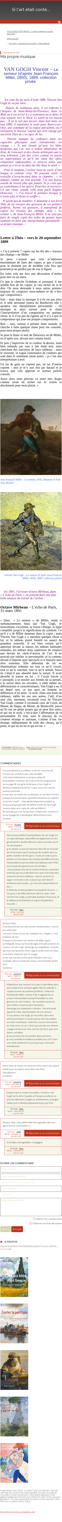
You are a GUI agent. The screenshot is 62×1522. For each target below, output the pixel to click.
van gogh (52, 747)
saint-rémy (6, 749)
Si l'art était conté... (31, 9)
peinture (35, 747)
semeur (15, 749)
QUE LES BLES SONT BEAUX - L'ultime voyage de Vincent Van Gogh (30, 32)
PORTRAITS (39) (17, 747)
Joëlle (18, 1132)
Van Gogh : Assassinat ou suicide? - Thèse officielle (29, 43)
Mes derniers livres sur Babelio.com (17, 1511)
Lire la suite (5, 1248)
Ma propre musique (17, 56)
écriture (43, 747)
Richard (17, 825)
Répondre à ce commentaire (44, 826)
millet (22, 749)
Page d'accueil (12, 38)
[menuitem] (31, 32)
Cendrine (17, 974)
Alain (21, 910)
